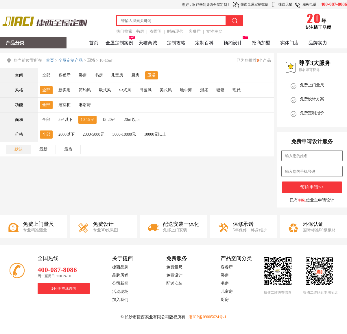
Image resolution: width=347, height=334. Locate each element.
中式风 (125, 90)
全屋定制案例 (119, 42)
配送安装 (174, 283)
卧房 (83, 75)
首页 (93, 42)
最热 (68, 149)
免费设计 (174, 275)
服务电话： (311, 4)
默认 (18, 149)
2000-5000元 (93, 134)
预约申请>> (312, 187)
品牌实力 (318, 42)
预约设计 (233, 42)
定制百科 (204, 42)
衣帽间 (155, 31)
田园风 (145, 90)
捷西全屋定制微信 (254, 4)
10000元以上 (155, 134)
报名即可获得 (309, 70)
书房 (140, 31)
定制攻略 (176, 42)
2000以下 (66, 134)
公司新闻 (120, 283)
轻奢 (220, 90)
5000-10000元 (124, 134)
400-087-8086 (334, 4)
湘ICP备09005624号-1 (207, 317)
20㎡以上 (132, 119)
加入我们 (120, 299)
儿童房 (117, 75)
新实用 (64, 90)
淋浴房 (85, 105)
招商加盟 (261, 42)
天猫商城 (148, 42)
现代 (236, 90)
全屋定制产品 (70, 60)
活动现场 (120, 291)
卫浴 (151, 75)
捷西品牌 (120, 267)
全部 (46, 75)
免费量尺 (174, 267)
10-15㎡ (87, 119)
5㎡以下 (65, 119)
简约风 (85, 90)
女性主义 (214, 31)
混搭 (204, 90)
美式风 (166, 90)
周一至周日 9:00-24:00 (54, 276)
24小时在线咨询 (63, 288)
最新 (43, 149)
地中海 (186, 90)
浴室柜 (64, 105)
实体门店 (289, 42)
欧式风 (105, 90)
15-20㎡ (109, 119)
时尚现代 (175, 31)
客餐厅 (195, 31)
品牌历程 (120, 275)
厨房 (135, 75)
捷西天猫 (285, 4)
